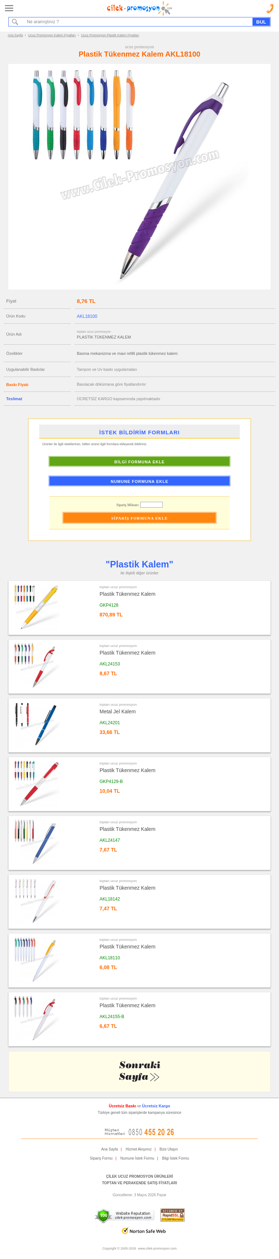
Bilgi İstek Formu (175, 1158)
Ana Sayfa (15, 35)
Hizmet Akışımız (139, 1149)
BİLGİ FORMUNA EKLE (139, 462)
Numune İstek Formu (137, 1158)
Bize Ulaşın (168, 1149)
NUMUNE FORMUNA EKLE (140, 481)
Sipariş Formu (101, 1158)
